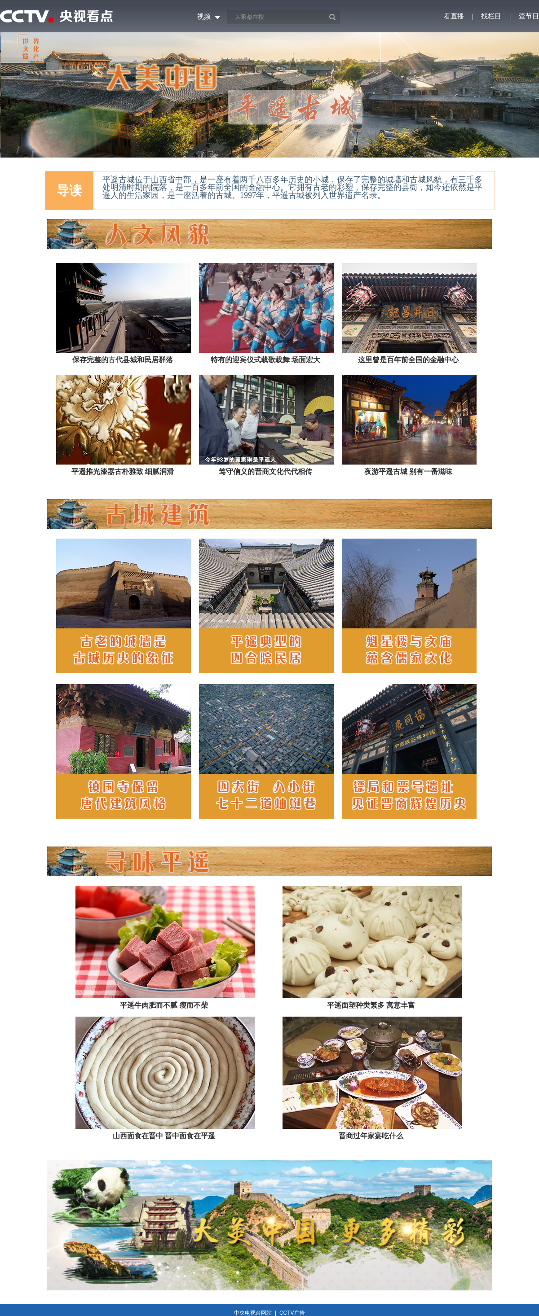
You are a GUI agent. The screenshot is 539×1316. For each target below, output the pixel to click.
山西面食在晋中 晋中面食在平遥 (164, 1136)
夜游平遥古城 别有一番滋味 (408, 471)
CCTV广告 (292, 1313)
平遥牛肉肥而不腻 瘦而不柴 (164, 1005)
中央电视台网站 (253, 1313)
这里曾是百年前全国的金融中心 (408, 360)
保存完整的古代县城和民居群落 (122, 360)
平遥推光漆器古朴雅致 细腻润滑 (122, 471)
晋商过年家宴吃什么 (371, 1136)
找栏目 (491, 16)
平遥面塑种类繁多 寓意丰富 (371, 1005)
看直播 (454, 16)
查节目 (529, 16)
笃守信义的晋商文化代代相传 (265, 471)
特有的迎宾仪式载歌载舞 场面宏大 (265, 360)
